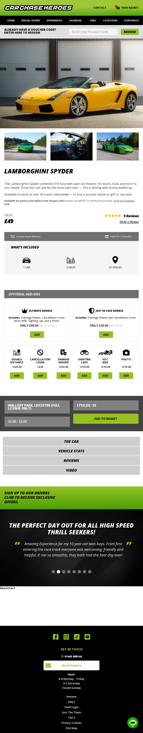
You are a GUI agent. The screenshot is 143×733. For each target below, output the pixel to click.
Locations (110, 20)
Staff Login (71, 707)
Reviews (71, 696)
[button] (53, 571)
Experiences (54, 20)
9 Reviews (131, 216)
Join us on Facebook (55, 637)
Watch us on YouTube (87, 637)
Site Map (71, 728)
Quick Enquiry (71, 665)
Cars (93, 20)
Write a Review (129, 222)
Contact (97, 8)
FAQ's (71, 702)
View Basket (127, 7)
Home (11, 20)
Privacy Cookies (72, 723)
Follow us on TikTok (77, 637)
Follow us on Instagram (66, 637)
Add (37, 334)
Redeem (130, 32)
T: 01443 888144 (71, 656)
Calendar (75, 20)
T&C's (71, 717)
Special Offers (30, 20)
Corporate (131, 20)
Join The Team (71, 712)
